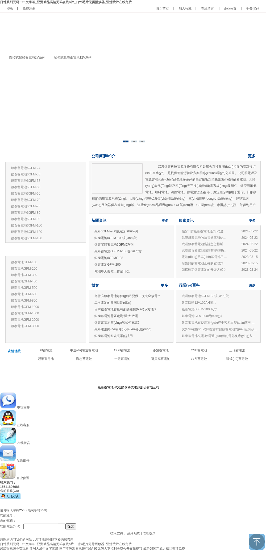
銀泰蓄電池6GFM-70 (25, 200)
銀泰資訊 (186, 221)
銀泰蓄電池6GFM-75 (25, 206)
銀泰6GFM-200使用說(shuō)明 (116, 231)
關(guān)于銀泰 (106, 374)
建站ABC (133, 533)
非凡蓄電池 (199, 359)
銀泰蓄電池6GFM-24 (25, 168)
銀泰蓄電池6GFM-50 (25, 187)
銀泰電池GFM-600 (24, 294)
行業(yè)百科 (189, 285)
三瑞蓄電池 (237, 350)
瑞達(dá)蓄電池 (237, 359)
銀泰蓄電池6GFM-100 (26, 225)
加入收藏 (185, 8)
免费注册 (29, 8)
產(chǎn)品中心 (129, 374)
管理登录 (149, 533)
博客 (95, 285)
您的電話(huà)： (11, 526)
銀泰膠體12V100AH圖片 (199, 303)
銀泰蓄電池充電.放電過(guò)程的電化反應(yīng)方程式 (220, 336)
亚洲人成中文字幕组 (44, 548)
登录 (10, 8)
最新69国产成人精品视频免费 (164, 548)
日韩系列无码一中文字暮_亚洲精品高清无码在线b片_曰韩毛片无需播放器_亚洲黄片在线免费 (66, 2)
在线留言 (207, 8)
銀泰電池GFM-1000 (25, 307)
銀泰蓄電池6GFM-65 (25, 193)
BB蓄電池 (45, 350)
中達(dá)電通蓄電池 (84, 350)
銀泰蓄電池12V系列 (24, 157)
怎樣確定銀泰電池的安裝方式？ (204, 270)
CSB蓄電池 (199, 350)
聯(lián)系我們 (166, 374)
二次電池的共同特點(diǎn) (112, 303)
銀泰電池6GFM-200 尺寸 (199, 309)
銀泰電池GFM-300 (24, 275)
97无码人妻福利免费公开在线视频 (118, 548)
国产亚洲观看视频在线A (76, 548)
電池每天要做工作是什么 (112, 271)
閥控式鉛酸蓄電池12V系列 (73, 57)
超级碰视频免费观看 (14, 548)
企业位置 (230, 8)
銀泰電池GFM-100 (24, 262)
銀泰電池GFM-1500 (25, 313)
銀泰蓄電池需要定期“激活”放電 (116, 316)
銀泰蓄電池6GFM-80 (25, 213)
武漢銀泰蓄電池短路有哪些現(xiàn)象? (205, 250)
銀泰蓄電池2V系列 (23, 251)
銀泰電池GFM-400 (24, 281)
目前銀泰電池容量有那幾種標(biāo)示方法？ (125, 309)
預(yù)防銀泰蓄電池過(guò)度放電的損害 (205, 231)
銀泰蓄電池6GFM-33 (25, 174)
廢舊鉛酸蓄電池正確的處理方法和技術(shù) (205, 263)
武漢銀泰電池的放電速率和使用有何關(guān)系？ (205, 238)
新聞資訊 (99, 221)
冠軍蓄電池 (46, 359)
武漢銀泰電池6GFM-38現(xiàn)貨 (205, 296)
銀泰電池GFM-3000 (25, 326)
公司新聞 (148, 374)
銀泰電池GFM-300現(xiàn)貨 (202, 316)
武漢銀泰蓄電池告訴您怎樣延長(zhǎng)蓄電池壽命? (205, 244)
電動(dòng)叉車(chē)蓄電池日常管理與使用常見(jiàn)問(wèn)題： (205, 257)
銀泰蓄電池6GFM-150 (26, 238)
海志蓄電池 (84, 359)
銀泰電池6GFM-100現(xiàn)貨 (115, 238)
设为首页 (162, 8)
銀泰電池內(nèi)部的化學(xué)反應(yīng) (122, 329)
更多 (77, 156)
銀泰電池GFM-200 (24, 268)
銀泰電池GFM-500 (24, 288)
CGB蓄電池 (122, 350)
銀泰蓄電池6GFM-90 (25, 219)
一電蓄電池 (122, 359)
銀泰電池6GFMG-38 (108, 258)
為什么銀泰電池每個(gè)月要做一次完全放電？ (127, 296)
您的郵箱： (8, 521)
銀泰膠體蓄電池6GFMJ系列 (114, 244)
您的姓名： (8, 515)
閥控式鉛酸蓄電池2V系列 (27, 57)
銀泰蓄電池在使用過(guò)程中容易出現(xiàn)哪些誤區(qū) (222, 322)
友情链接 (14, 351)
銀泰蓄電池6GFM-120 (26, 232)
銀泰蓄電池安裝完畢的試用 (113, 336)
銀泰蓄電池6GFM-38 (25, 181)
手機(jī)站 (252, 8)
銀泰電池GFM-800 (24, 300)
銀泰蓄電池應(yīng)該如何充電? (116, 322)
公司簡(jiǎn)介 (103, 156)
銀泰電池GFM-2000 (25, 320)
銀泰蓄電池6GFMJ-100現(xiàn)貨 (118, 251)
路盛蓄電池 (161, 350)
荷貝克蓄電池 (160, 359)
